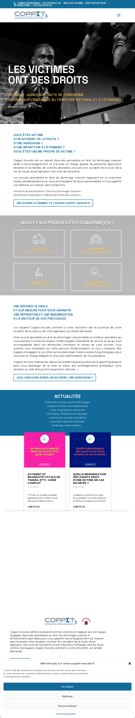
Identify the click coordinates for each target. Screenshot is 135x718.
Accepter (67, 686)
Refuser (67, 696)
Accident (38, 249)
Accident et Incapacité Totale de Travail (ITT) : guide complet (44, 479)
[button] (129, 663)
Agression (96, 249)
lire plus (34, 506)
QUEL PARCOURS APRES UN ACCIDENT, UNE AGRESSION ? (55, 377)
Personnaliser (67, 706)
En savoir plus (19, 107)
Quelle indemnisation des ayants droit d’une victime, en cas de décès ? (89, 479)
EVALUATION (96, 282)
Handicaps (39, 282)
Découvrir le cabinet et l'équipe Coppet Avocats (53, 203)
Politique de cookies (66, 713)
